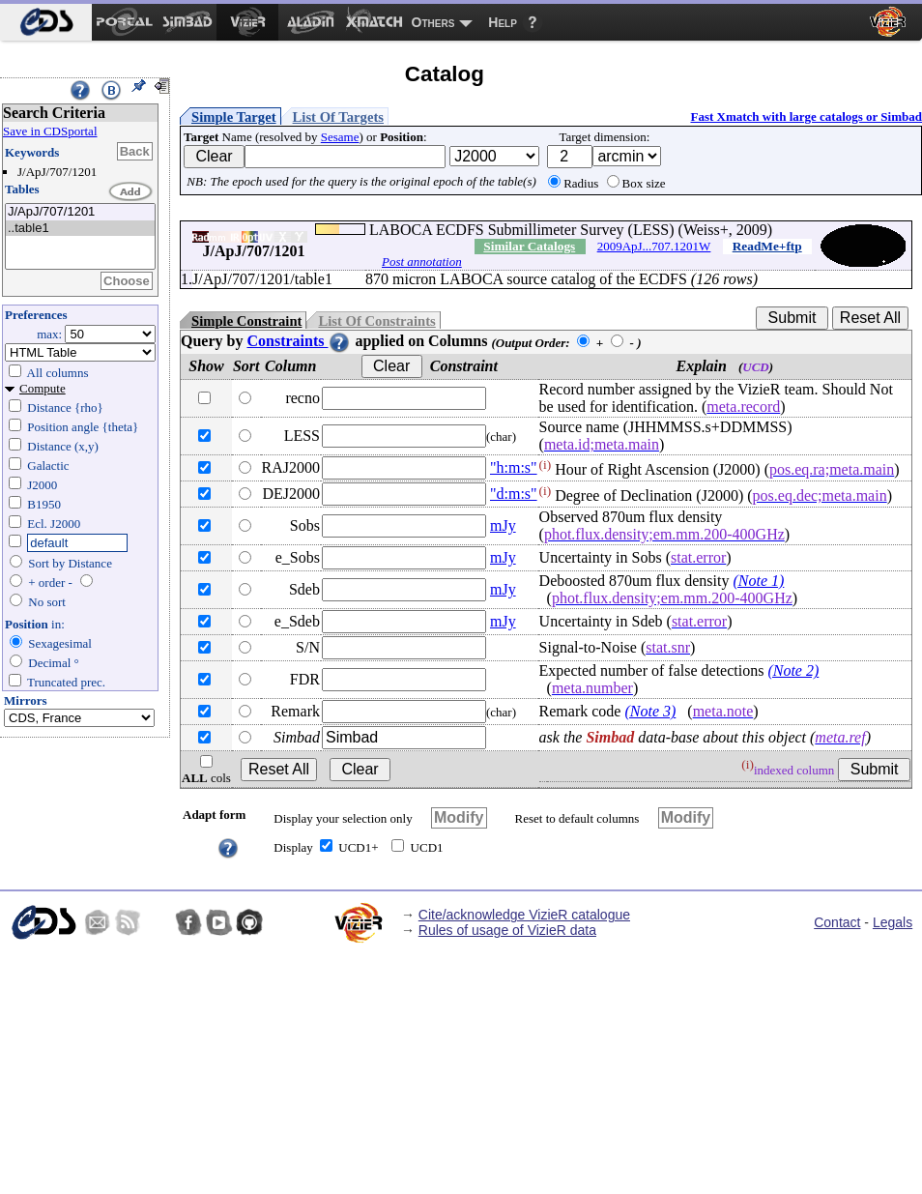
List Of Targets (338, 117)
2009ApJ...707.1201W (654, 246)
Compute (42, 388)
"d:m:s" (513, 493)
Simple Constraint (246, 321)
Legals (892, 922)
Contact (837, 922)
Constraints (298, 341)
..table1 (80, 228)
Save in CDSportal (50, 131)
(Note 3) (650, 711)
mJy (503, 525)
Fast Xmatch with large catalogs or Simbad (806, 116)
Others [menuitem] (433, 22)
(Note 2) (793, 670)
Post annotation (422, 261)
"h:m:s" (513, 467)
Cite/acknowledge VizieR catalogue (524, 914)
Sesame (340, 137)
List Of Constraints (376, 321)
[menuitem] (46, 22)
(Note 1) (758, 580)
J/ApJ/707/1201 (80, 212)
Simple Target (233, 117)
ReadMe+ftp (767, 246)
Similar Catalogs (529, 246)
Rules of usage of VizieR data (507, 930)
